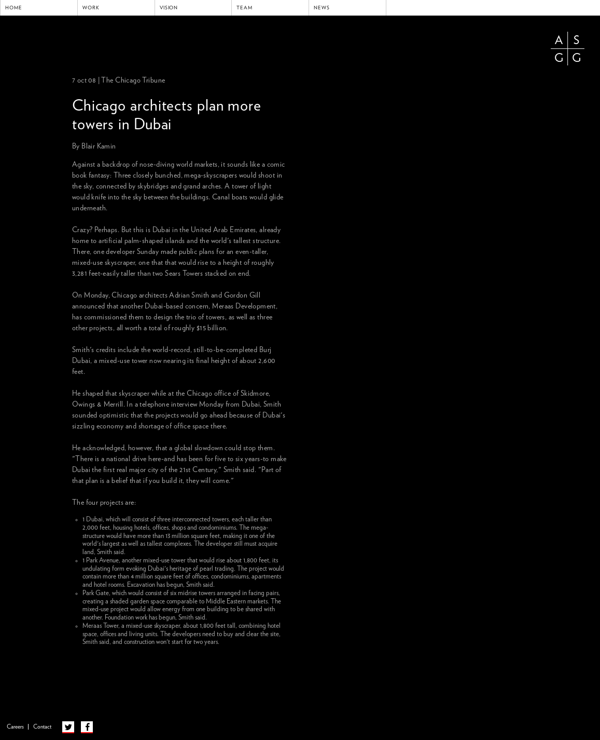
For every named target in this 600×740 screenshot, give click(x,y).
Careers (15, 727)
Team (244, 7)
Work (91, 7)
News (322, 7)
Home (13, 7)
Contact (42, 727)
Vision (169, 7)
